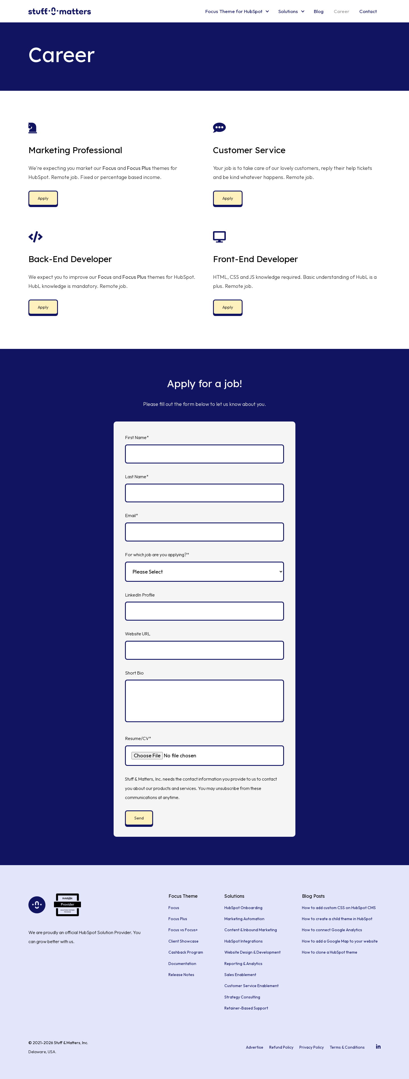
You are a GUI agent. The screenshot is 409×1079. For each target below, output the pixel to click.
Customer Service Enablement (251, 985)
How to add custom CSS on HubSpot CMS (339, 907)
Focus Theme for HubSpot (233, 11)
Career (341, 11)
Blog (319, 11)
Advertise (254, 1047)
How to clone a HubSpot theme (329, 952)
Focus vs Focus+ (183, 929)
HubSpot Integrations (243, 941)
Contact (368, 11)
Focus (173, 907)
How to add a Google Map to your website (340, 941)
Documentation (182, 963)
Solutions (288, 11)
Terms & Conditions (347, 1047)
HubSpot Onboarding (243, 907)
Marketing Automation (244, 918)
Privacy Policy (311, 1047)
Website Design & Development (252, 952)
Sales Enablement (240, 974)
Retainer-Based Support (246, 1008)
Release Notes (181, 974)
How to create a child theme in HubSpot (337, 918)
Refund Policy (281, 1047)
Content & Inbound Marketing (250, 929)
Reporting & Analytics (243, 963)
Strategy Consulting (242, 997)
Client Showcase (183, 941)
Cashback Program (185, 952)
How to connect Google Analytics (332, 929)
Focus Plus (177, 918)
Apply (43, 198)
